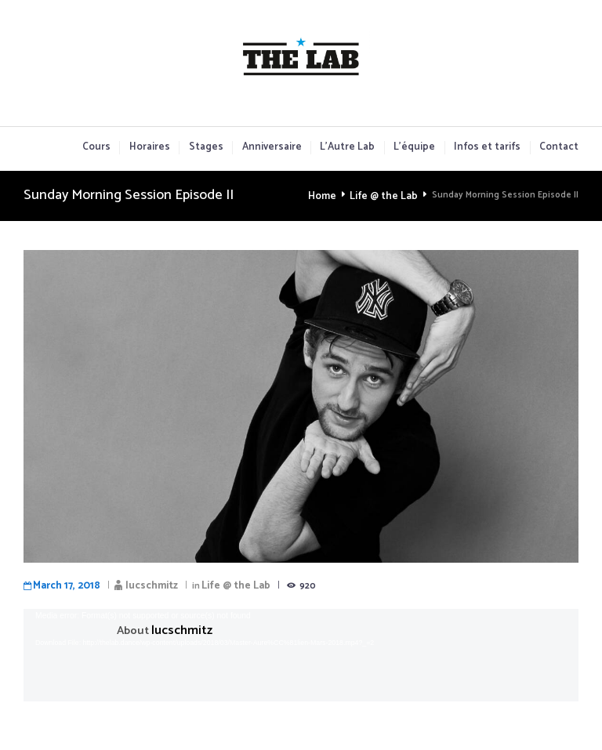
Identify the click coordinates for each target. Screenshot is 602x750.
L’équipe (414, 147)
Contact (558, 147)
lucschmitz (134, 583)
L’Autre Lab (347, 147)
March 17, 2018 (61, 583)
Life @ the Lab (387, 195)
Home (330, 195)
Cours (96, 147)
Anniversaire (272, 147)
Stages (206, 147)
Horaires (149, 147)
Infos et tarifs (487, 147)
